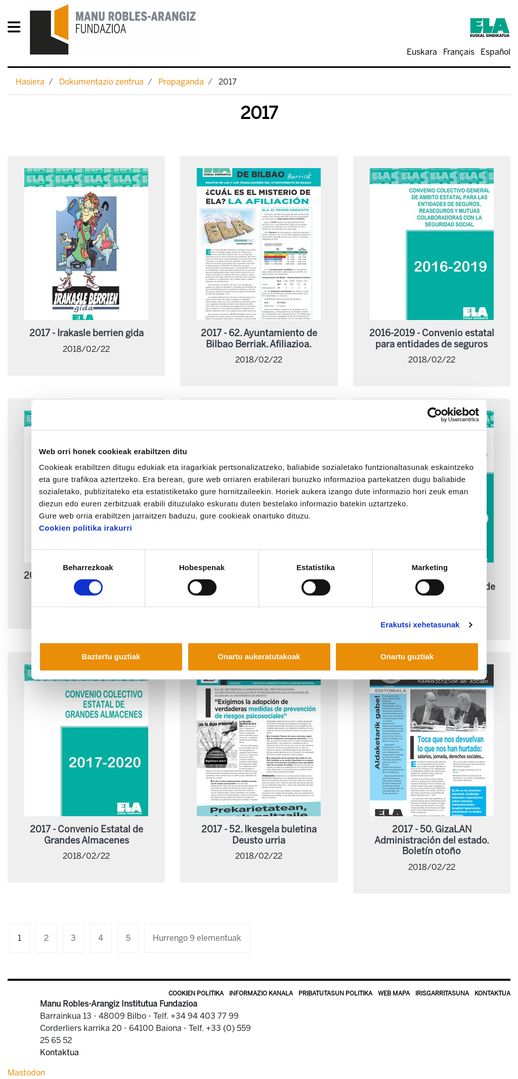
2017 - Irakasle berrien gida (86, 333)
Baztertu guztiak (111, 656)
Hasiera (30, 82)
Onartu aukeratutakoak (259, 656)
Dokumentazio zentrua (101, 82)
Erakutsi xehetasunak (419, 624)
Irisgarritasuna (442, 993)
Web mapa (394, 993)
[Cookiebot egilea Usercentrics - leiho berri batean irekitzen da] (435, 414)
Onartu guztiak (407, 656)
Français (458, 52)
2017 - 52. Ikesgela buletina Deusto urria (259, 835)
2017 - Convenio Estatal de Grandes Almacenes (86, 835)
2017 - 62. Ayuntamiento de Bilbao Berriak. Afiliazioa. (259, 339)
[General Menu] (17, 29)
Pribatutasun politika (335, 993)
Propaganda (181, 82)
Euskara (422, 52)
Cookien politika (196, 993)
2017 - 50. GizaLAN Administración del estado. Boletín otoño (431, 840)
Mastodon (26, 1072)
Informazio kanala (261, 993)
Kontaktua (492, 993)
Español (495, 52)
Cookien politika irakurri (85, 528)
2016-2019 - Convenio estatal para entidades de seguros (431, 339)
